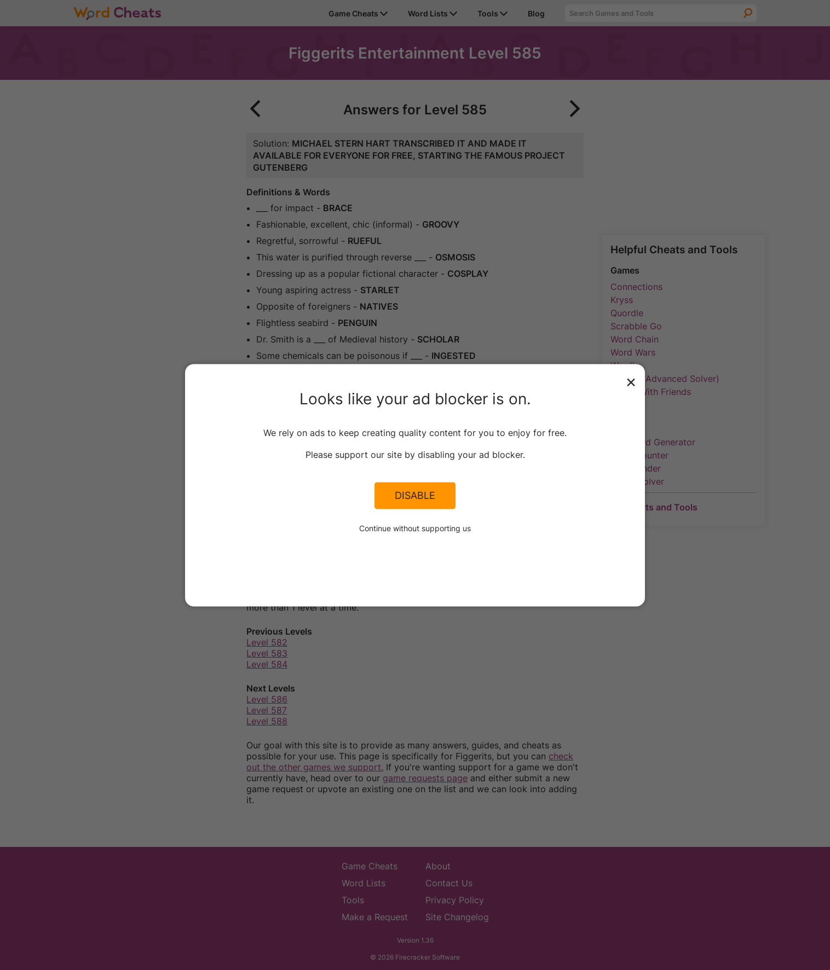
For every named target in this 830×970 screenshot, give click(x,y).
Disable (415, 496)
